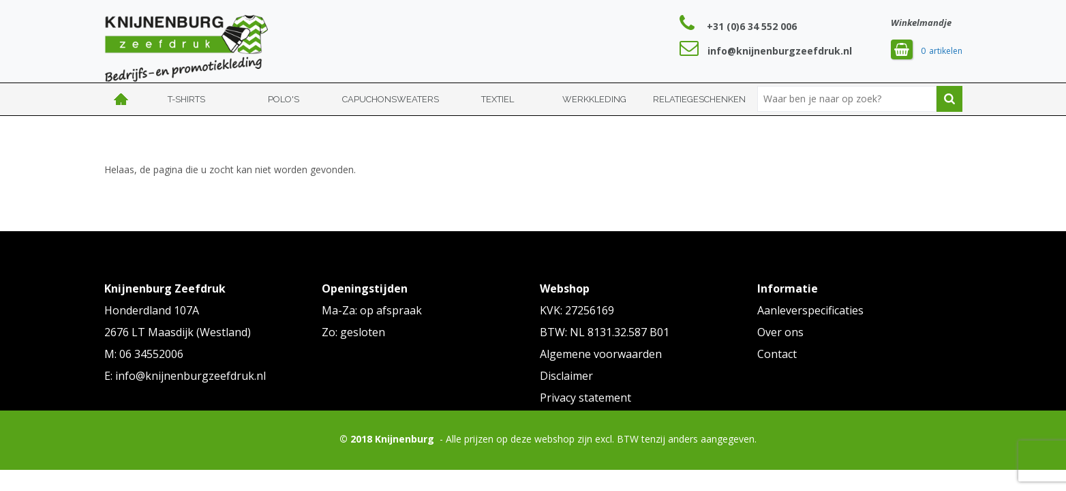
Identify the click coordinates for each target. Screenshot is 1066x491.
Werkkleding (594, 99)
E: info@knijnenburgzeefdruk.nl (185, 375)
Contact (777, 353)
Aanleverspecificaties (810, 310)
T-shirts (186, 99)
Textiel (497, 99)
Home (121, 99)
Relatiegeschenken (699, 99)
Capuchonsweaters (390, 99)
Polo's (283, 99)
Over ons (780, 332)
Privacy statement (585, 397)
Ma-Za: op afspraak (372, 310)
